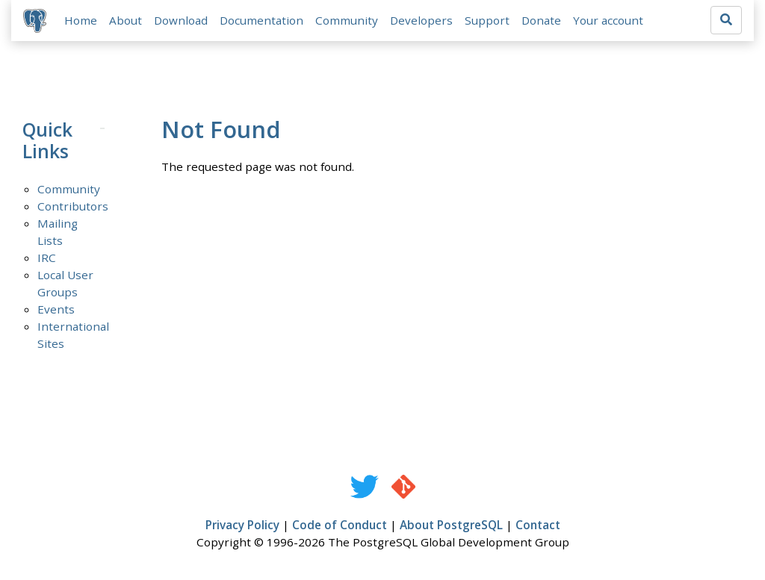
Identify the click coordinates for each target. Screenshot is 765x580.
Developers (421, 20)
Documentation (261, 20)
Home (80, 20)
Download (181, 20)
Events (56, 309)
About (125, 20)
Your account (608, 20)
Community (346, 20)
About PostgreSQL (451, 524)
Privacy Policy (242, 524)
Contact (537, 524)
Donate (541, 20)
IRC (46, 257)
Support (487, 20)
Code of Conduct (339, 524)
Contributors (72, 206)
